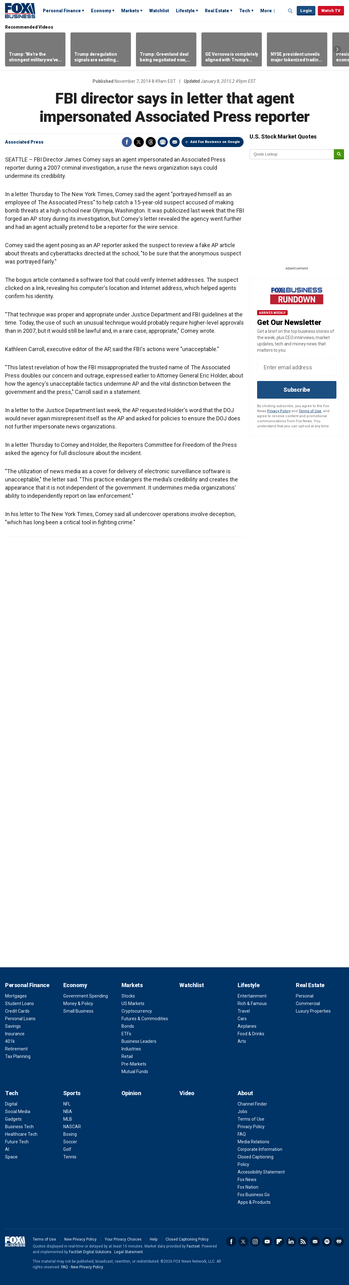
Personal (304, 995)
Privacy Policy (278, 411)
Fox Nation (248, 1187)
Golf (67, 1149)
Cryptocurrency (136, 1011)
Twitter (139, 142)
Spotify (327, 1242)
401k (10, 1041)
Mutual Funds (134, 1071)
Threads (151, 142)
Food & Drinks (251, 1033)
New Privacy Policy (80, 1239)
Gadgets (13, 1119)
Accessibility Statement (261, 1171)
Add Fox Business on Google (215, 142)
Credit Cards (17, 1011)
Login (306, 10)
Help (153, 1239)
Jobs (242, 1111)
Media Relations (253, 1141)
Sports (72, 1093)
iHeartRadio (339, 1242)
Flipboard (279, 1242)
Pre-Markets (133, 1063)
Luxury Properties (313, 1011)
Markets (130, 10)
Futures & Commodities (144, 1018)
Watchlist (159, 10)
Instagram (255, 1242)
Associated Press (24, 142)
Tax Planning (18, 1056)
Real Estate (217, 10)
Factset (193, 1246)
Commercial (308, 1003)
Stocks (128, 995)
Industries (131, 1048)
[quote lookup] (292, 154)
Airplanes (247, 1026)
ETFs (126, 1033)
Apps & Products (254, 1202)
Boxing (70, 1134)
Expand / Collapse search (290, 11)
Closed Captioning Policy (187, 1239)
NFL (66, 1103)
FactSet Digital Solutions (90, 1252)
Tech (244, 10)
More (266, 10)
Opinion (131, 1093)
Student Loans (19, 1003)
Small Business (78, 1011)
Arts (242, 1041)
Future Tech (17, 1141)
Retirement (16, 1048)
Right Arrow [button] (337, 49)
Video (186, 1093)
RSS (303, 1242)
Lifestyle (185, 10)
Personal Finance (62, 10)
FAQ (242, 1134)
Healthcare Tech (21, 1134)
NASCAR (72, 1126)
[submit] (339, 154)
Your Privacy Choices (123, 1239)
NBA (67, 1111)
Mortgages (16, 995)
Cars (242, 1018)
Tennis (69, 1156)
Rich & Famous (252, 1003)
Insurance (15, 1033)
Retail (127, 1056)
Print (163, 142)
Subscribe (297, 389)
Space (11, 1156)
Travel (244, 1011)
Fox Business (20, 10)
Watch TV (331, 10)
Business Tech (19, 1126)
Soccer (70, 1141)
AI (7, 1149)
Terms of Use (310, 411)
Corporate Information (260, 1149)
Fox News (247, 1179)
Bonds (127, 1026)
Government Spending (85, 995)
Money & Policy (78, 1003)
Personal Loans (20, 1018)
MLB (67, 1119)
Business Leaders (138, 1041)
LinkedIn (291, 1242)
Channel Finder (252, 1103)
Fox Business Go (254, 1194)
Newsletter (315, 1242)
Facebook (127, 142)
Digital (11, 1103)
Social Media (17, 1111)
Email (175, 142)
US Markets (132, 1003)
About (245, 1093)
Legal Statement (128, 1252)
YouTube (267, 1242)
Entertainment (252, 995)
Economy (101, 10)
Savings (13, 1026)
